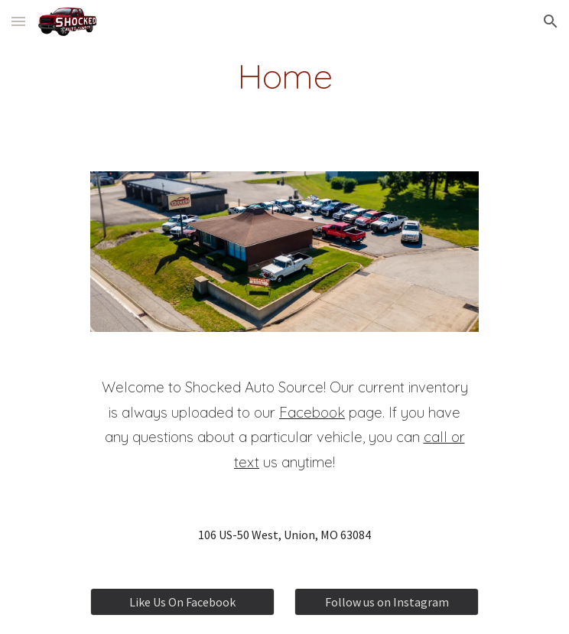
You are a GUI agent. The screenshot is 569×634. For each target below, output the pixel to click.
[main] (284, 76)
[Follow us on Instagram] (386, 602)
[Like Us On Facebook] (182, 602)
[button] (18, 21)
